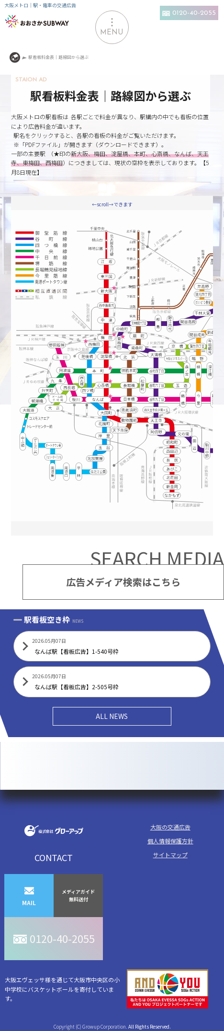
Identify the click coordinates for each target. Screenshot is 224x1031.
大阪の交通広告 (170, 827)
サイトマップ (170, 855)
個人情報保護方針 (170, 841)
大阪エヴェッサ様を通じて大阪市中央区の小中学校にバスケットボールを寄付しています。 (106, 989)
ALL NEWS (112, 716)
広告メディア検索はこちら (123, 582)
